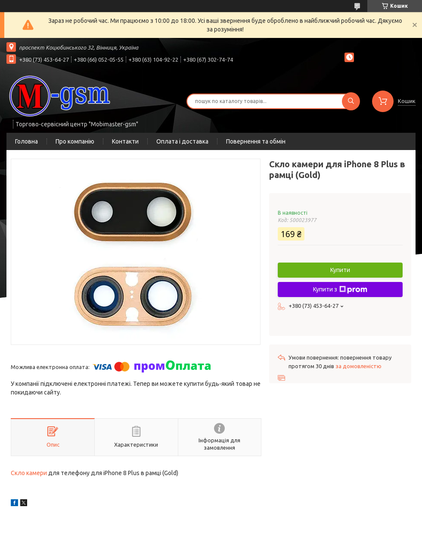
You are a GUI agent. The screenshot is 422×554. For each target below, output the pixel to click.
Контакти (125, 141)
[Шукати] (351, 101)
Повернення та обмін (255, 141)
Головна (26, 141)
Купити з (340, 290)
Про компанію (75, 141)
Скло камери (29, 472)
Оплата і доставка (182, 141)
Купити (340, 269)
